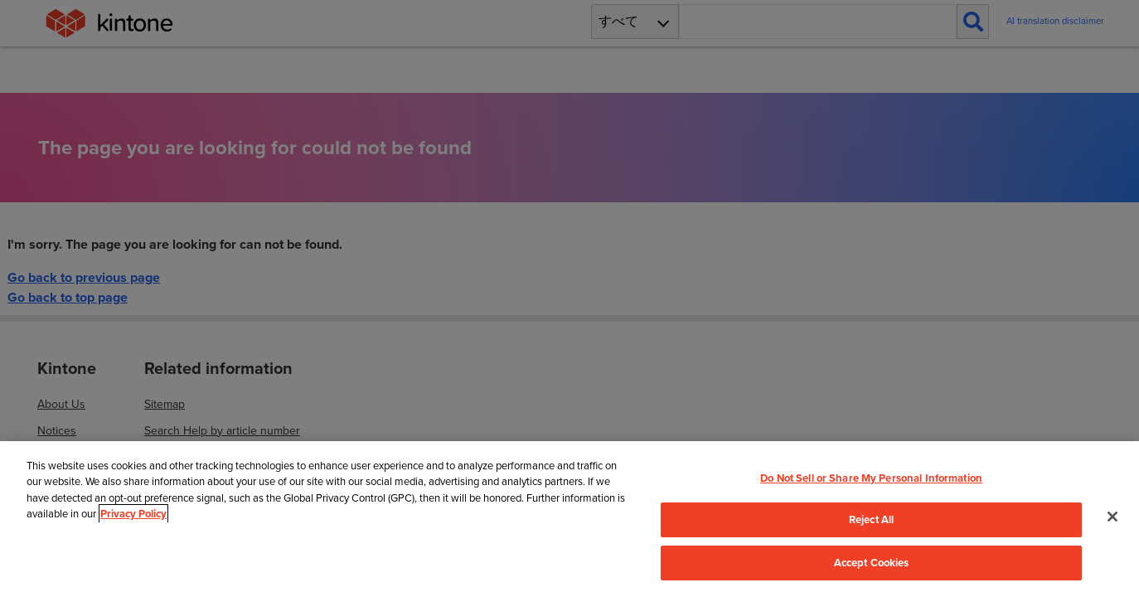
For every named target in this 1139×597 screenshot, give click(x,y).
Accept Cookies (871, 562)
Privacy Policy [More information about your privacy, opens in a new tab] (133, 514)
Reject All (871, 519)
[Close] (1112, 516)
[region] (569, 519)
